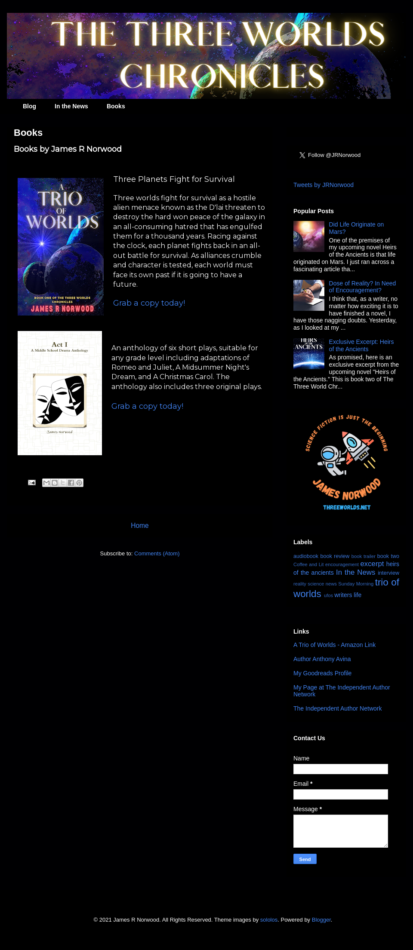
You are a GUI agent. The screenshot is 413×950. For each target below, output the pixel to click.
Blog (29, 106)
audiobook (305, 556)
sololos (268, 919)
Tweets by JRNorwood (323, 184)
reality (299, 583)
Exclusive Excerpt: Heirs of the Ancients (361, 345)
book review (334, 556)
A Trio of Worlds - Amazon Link (334, 644)
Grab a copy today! (149, 303)
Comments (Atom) (156, 553)
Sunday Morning (355, 583)
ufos (328, 595)
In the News (71, 106)
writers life (347, 594)
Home (140, 525)
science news (322, 583)
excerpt (372, 564)
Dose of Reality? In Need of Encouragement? (362, 287)
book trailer (363, 556)
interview (388, 573)
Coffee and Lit (308, 564)
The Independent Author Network (337, 708)
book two (388, 556)
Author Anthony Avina (322, 659)
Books (116, 106)
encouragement (342, 564)
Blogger (321, 919)
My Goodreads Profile (322, 673)
